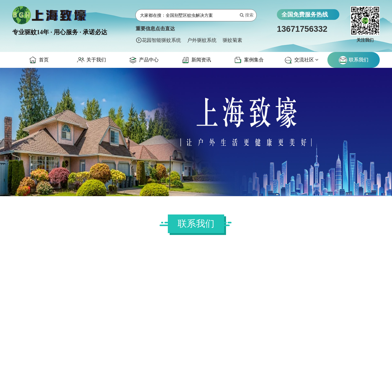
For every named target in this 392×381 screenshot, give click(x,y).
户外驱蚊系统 (202, 40)
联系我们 (353, 60)
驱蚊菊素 (232, 40)
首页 (38, 60)
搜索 (247, 15)
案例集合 (248, 60)
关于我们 (91, 60)
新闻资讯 (196, 60)
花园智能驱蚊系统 (161, 40)
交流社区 (301, 60)
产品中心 (143, 60)
